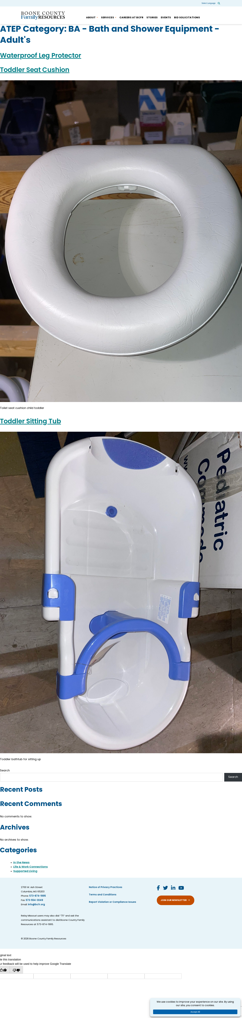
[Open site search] (219, 3)
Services (107, 17)
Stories (152, 17)
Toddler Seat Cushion (34, 70)
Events (166, 17)
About (91, 17)
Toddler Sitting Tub (30, 421)
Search (5, 770)
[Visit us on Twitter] (165, 888)
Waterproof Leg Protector (40, 56)
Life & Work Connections (30, 867)
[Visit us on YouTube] (181, 888)
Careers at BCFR (131, 17)
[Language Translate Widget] (208, 3)
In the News (21, 862)
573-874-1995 (37, 896)
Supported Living (25, 871)
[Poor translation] (16, 969)
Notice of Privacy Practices (105, 887)
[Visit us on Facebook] (158, 888)
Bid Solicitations (187, 17)
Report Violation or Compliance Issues (112, 902)
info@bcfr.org (36, 905)
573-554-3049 (34, 900)
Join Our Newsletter (174, 900)
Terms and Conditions (102, 895)
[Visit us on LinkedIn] (173, 888)
